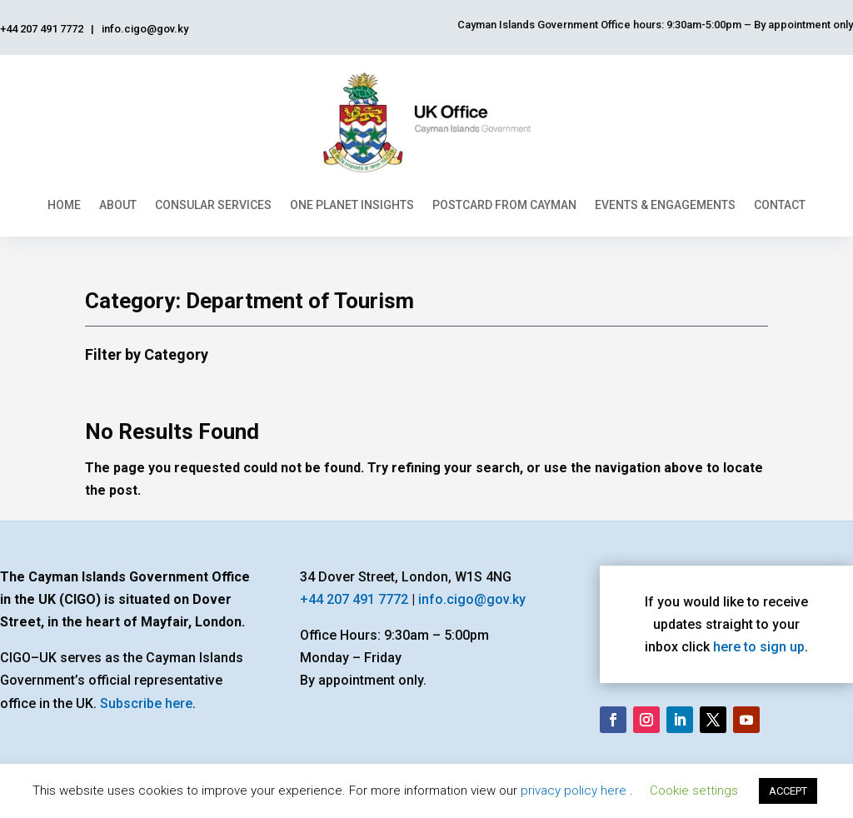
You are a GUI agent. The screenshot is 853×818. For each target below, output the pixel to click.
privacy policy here (575, 790)
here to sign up (759, 647)
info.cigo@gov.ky (472, 599)
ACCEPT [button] (788, 791)
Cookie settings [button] (694, 790)
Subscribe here (146, 703)
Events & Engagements (665, 205)
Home (64, 205)
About (118, 205)
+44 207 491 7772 (354, 599)
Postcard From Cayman (504, 205)
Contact (780, 205)
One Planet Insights (352, 205)
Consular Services (213, 205)
